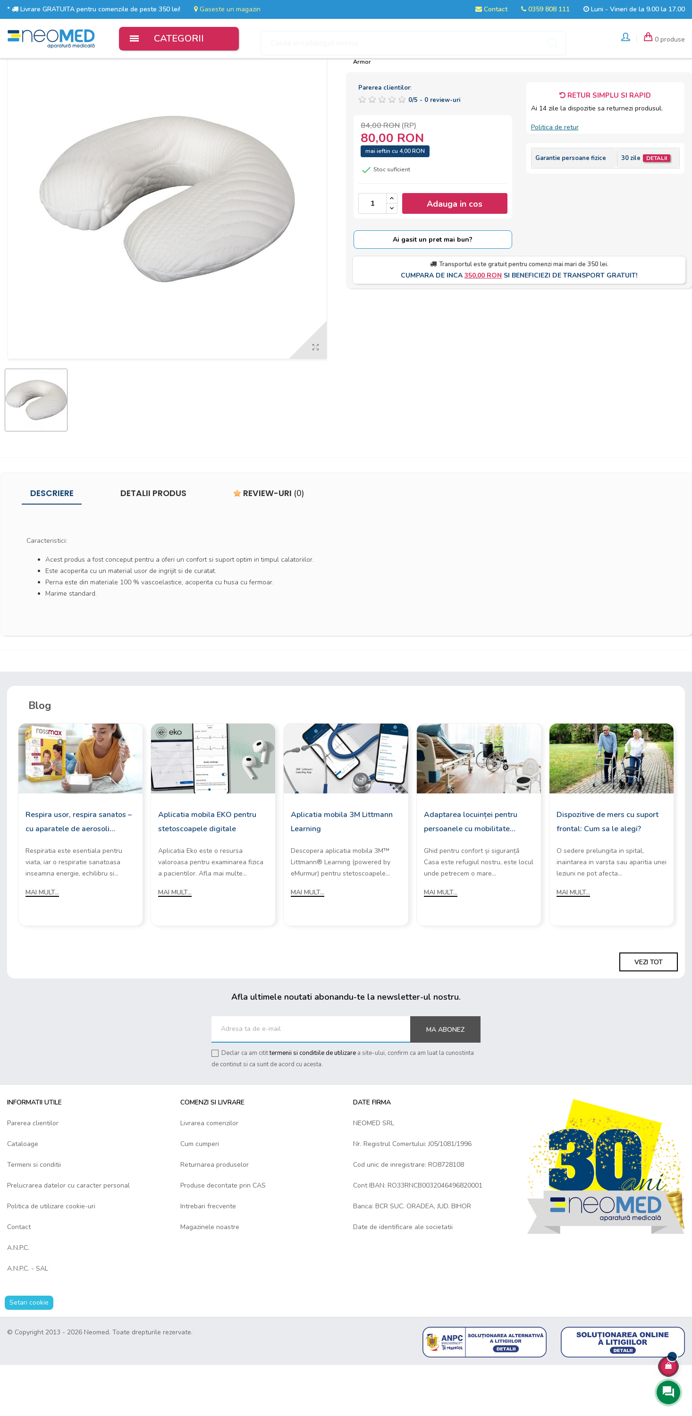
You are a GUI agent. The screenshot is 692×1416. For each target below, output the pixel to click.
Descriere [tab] (52, 543)
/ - (434, 151)
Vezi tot (648, 1013)
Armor (362, 112)
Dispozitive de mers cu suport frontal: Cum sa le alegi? (607, 872)
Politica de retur (555, 178)
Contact (491, 9)
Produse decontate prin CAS (223, 1236)
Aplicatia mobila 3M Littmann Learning (342, 872)
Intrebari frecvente (208, 1257)
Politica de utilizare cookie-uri (51, 1257)
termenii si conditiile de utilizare (313, 1103)
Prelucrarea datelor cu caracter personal (68, 1236)
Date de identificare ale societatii (403, 1277)
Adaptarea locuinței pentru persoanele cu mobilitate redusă (470, 873)
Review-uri (268, 543)
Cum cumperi (199, 1194)
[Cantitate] (372, 254)
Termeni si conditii (34, 1215)
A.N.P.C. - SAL (27, 1319)
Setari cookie (29, 1353)
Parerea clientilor (33, 1174)
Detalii (656, 209)
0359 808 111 (545, 9)
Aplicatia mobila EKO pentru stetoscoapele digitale (207, 872)
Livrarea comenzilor (209, 1174)
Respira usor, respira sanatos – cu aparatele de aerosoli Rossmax (78, 873)
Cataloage (22, 1194)
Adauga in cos (454, 254)
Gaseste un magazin (227, 9)
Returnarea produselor (214, 1215)
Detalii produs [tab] (153, 543)
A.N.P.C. (18, 1298)
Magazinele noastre (209, 1277)
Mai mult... (42, 943)
